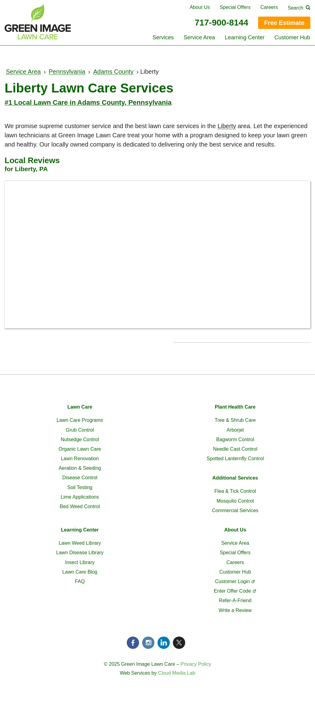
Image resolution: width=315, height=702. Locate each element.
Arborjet (235, 430)
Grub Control (80, 430)
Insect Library (79, 562)
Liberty (226, 126)
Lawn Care (79, 407)
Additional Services (235, 477)
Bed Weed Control (80, 506)
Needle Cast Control (235, 449)
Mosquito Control (235, 501)
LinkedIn (164, 643)
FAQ (80, 581)
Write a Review (235, 610)
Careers (269, 7)
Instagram (148, 643)
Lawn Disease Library (80, 552)
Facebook (133, 643)
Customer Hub (292, 37)
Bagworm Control (235, 439)
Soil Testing (80, 487)
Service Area (199, 37)
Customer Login (232, 581)
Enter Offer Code (232, 591)
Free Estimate (284, 22)
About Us (199, 7)
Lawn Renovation (80, 458)
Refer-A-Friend (235, 600)
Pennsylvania (67, 71)
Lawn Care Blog (80, 572)
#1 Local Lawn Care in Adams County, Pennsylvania (88, 102)
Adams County (113, 71)
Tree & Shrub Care (235, 420)
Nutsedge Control (80, 439)
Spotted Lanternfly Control (235, 458)
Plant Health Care (235, 407)
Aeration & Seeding (80, 468)
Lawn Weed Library (80, 543)
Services (163, 37)
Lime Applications (80, 497)
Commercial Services (235, 510)
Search (295, 7)
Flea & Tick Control (235, 491)
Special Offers (235, 7)
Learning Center (245, 37)
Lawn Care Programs (80, 420)
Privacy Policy (196, 664)
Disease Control (80, 477)
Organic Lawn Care (80, 449)
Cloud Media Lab (176, 673)
